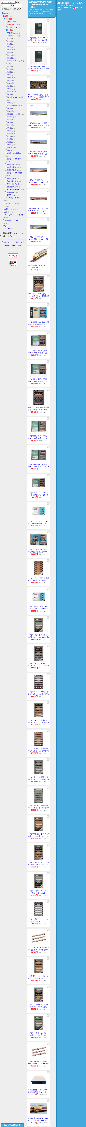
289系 (10, 78)
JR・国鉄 (9, 19)
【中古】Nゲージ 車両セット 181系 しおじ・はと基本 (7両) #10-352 (38, 694)
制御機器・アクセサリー (13, 220)
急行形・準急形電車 (14, 153)
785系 (10, 133)
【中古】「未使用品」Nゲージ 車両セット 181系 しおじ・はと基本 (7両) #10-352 (38, 1035)
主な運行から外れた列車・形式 (13, 242)
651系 (10, 108)
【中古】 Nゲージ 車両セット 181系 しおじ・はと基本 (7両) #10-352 (38, 637)
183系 (10, 38)
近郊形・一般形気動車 (14, 173)
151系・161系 (12, 27)
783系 (10, 131)
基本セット (13, 33)
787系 (10, 136)
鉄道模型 (6, 13)
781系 (10, 128)
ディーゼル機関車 (13, 189)
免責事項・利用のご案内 (13, 245)
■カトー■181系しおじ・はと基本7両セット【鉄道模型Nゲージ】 (38, 97)
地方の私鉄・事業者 (13, 203)
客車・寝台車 (11, 181)
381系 (10, 92)
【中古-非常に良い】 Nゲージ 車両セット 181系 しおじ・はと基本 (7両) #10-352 (38, 836)
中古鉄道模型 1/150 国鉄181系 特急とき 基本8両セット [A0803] (38, 324)
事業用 (9, 195)
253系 (10, 50)
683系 (10, 122)
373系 (10, 89)
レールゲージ (8, 229)
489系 (10, 103)
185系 (10, 41)
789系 (10, 139)
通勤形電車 (11, 164)
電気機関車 (11, 187)
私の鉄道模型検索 (12, 1125)
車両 (6, 16)
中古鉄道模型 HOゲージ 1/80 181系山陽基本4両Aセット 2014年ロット (38, 1092)
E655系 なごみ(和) (14, 114)
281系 (10, 66)
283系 (10, 69)
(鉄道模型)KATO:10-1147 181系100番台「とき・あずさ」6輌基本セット (38, 211)
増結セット (13, 36)
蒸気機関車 (11, 192)
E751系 (10, 125)
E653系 (10, 111)
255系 (10, 52)
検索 (17, 2)
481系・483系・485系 (15, 97)
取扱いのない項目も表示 (11, 9)
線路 (6, 212)
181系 (10, 30)
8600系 (10, 150)
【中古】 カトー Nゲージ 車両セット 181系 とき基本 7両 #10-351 (38, 580)
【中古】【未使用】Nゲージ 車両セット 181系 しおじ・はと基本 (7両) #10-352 (38, 921)
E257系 (10, 55)
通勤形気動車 (11, 178)
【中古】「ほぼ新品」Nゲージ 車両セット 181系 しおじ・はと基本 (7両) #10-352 (38, 1007)
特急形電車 (11, 24)
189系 (10, 44)
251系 (10, 47)
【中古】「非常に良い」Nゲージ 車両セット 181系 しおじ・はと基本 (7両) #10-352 (38, 893)
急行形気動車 (11, 170)
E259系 (10, 58)
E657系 (10, 117)
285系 (10, 72)
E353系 (10, 83)
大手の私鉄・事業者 (13, 198)
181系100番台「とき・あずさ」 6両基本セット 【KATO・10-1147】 (37, 268)
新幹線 (9, 22)
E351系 (10, 80)
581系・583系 (12, 106)
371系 (10, 86)
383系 (10, 94)
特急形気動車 (11, 167)
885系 (10, 145)
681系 (10, 119)
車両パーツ (8, 209)
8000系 (10, 147)
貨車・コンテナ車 (13, 184)
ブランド (6, 226)
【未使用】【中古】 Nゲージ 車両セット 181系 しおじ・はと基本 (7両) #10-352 (38, 978)
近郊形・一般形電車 (14, 159)
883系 (10, 142)
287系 (10, 75)
